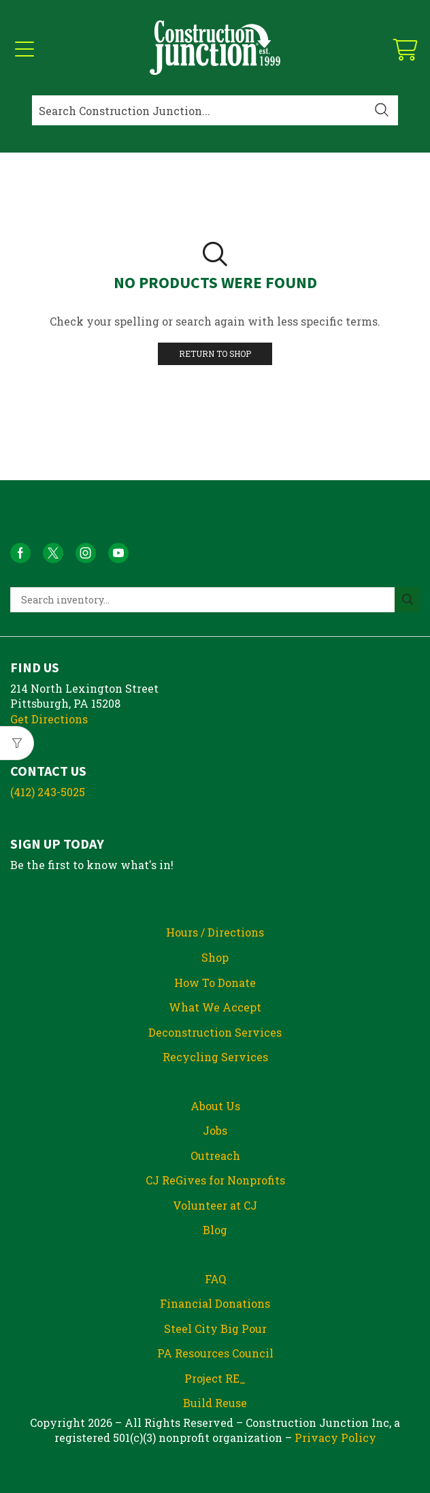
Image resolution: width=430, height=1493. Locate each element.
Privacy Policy (335, 1437)
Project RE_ (215, 1378)
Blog (215, 1230)
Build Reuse (215, 1403)
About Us (215, 1106)
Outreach (215, 1155)
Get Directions (49, 719)
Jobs (215, 1130)
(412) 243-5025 (47, 792)
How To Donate (215, 982)
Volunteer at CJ (215, 1205)
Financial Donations (215, 1303)
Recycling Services (215, 1057)
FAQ (215, 1279)
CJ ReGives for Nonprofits (215, 1180)
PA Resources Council (215, 1353)
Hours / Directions (215, 932)
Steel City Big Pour (215, 1328)
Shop (215, 957)
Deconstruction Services (215, 1032)
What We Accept (215, 1007)
